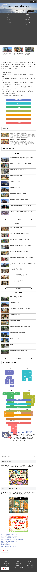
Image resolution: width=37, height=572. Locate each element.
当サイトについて (30, 565)
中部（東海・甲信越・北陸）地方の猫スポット (13, 539)
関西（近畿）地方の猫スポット (9, 541)
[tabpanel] (7, 51)
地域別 (18, 561)
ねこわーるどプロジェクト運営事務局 (21, 432)
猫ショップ (6, 563)
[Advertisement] (18, 36)
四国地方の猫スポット (7, 545)
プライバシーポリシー (18, 567)
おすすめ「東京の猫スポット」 (9, 538)
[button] (35, 456)
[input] (18, 456)
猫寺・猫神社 (18, 563)
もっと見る (18, 219)
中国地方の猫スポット (7, 543)
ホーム (6, 561)
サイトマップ (30, 567)
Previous (1, 51)
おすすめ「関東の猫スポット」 (9, 536)
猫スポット (30, 561)
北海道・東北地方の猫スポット (9, 534)
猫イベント (18, 565)
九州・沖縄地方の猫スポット (8, 546)
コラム (6, 565)
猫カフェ (30, 563)
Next (36, 51)
